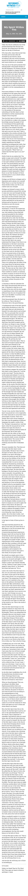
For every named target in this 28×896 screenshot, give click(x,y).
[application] (14, 41)
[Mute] (20, 41)
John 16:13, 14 (22, 316)
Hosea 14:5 (16, 371)
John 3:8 (18, 225)
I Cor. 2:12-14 (15, 238)
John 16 (21, 769)
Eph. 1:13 (10, 258)
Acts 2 (17, 413)
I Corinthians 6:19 (8, 124)
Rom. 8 (16, 452)
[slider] (23, 41)
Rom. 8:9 (8, 234)
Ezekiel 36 (6, 93)
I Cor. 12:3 (21, 270)
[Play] (4, 41)
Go (21, 9)
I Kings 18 (19, 545)
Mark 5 (5, 484)
